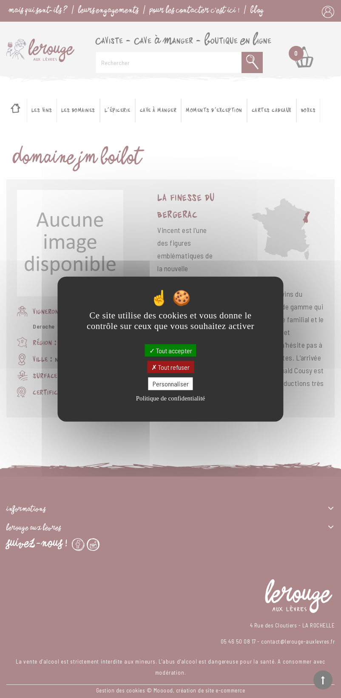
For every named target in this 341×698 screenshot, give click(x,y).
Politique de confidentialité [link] (170, 397)
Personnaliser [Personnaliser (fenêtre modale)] (171, 384)
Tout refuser (170, 367)
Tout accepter (170, 350)
